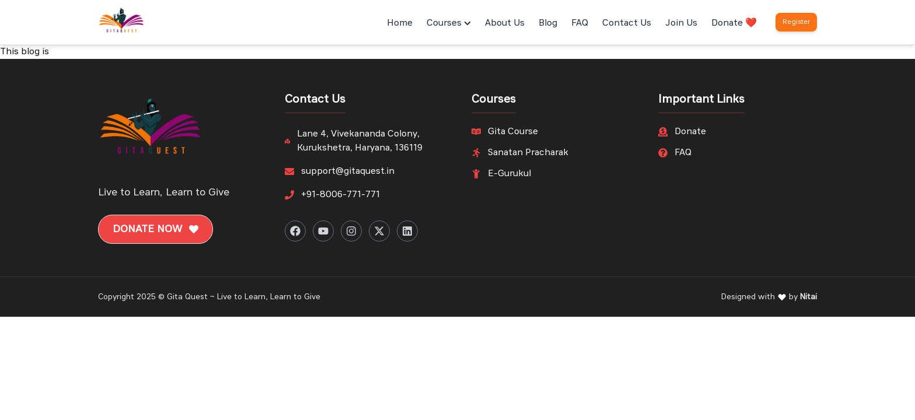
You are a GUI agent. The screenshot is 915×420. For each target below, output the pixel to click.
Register (796, 22)
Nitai (808, 297)
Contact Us (626, 23)
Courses (449, 23)
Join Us (681, 23)
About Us (505, 23)
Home (400, 23)
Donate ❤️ (734, 23)
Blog (548, 23)
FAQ (579, 23)
